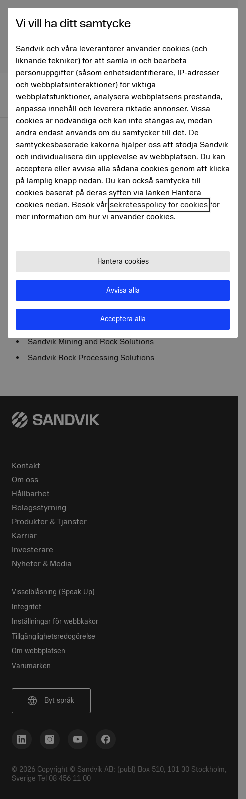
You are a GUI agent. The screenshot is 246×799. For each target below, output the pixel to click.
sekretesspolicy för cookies (159, 205)
